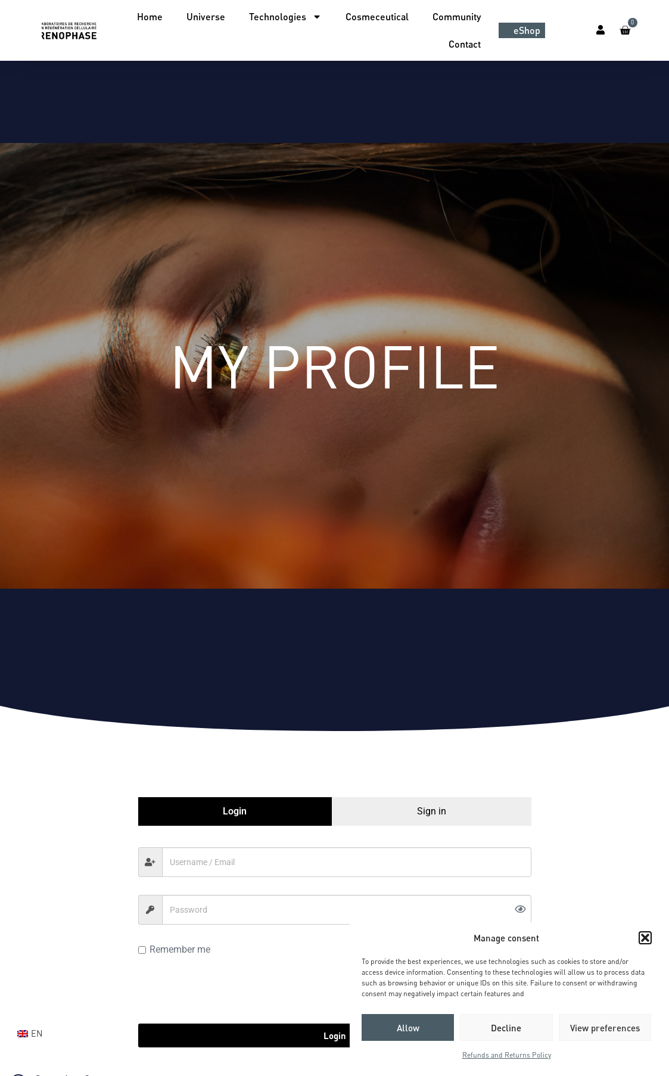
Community (456, 16)
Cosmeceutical (377, 16)
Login (334, 1035)
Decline (506, 1027)
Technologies (285, 16)
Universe (205, 16)
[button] (645, 938)
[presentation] (228, 988)
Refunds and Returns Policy (506, 1054)
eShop (527, 30)
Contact (465, 43)
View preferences (605, 1027)
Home (150, 16)
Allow (408, 1027)
